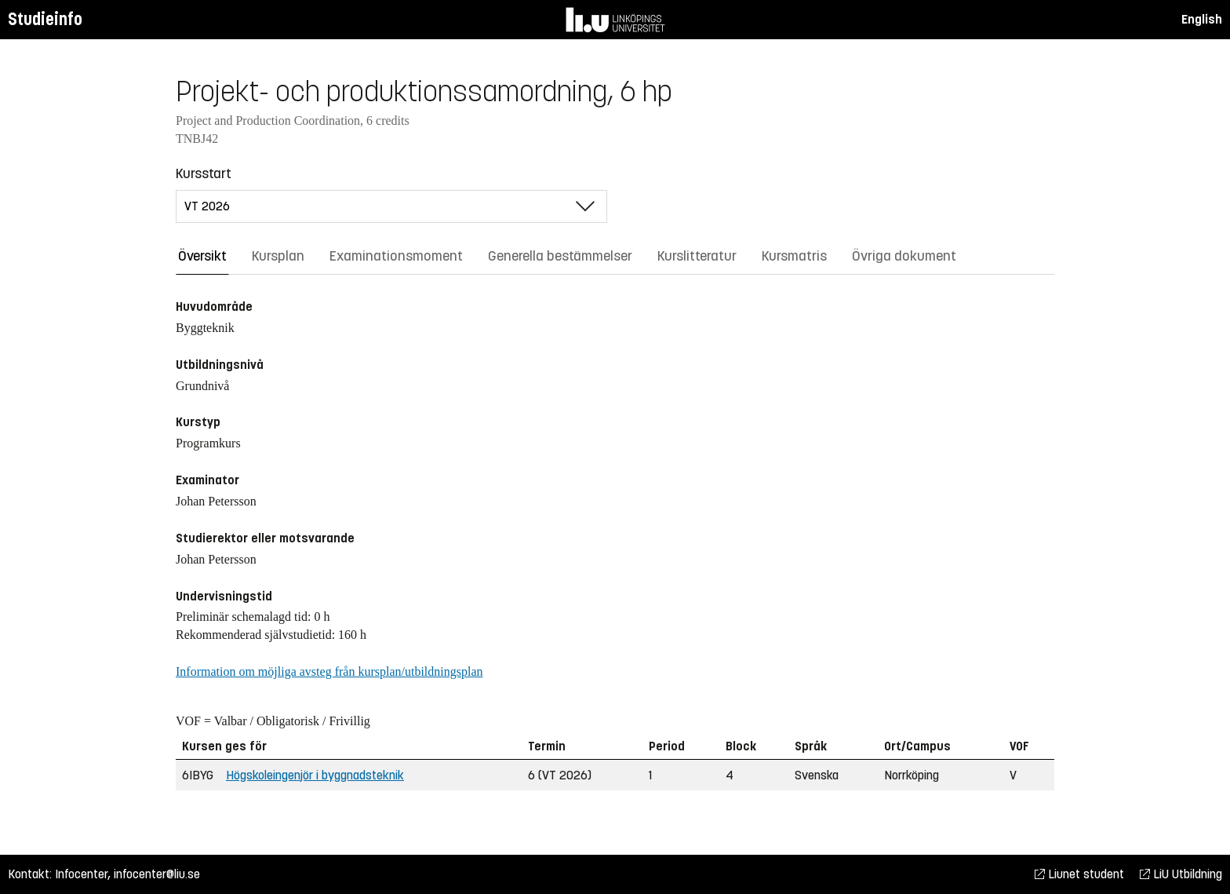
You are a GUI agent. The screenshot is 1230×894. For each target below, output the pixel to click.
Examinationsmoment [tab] (396, 256)
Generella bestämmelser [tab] (560, 256)
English (1201, 19)
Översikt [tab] (202, 256)
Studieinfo (45, 19)
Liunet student (1079, 874)
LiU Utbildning (1181, 874)
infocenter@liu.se (157, 874)
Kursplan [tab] (278, 256)
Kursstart (203, 173)
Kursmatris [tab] (794, 256)
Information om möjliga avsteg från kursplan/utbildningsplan (329, 671)
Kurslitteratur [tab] (697, 256)
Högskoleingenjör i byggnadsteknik (315, 775)
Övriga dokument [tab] (904, 256)
